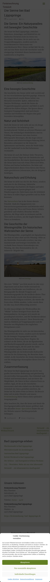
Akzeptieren (25, 571)
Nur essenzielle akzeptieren (25, 577)
